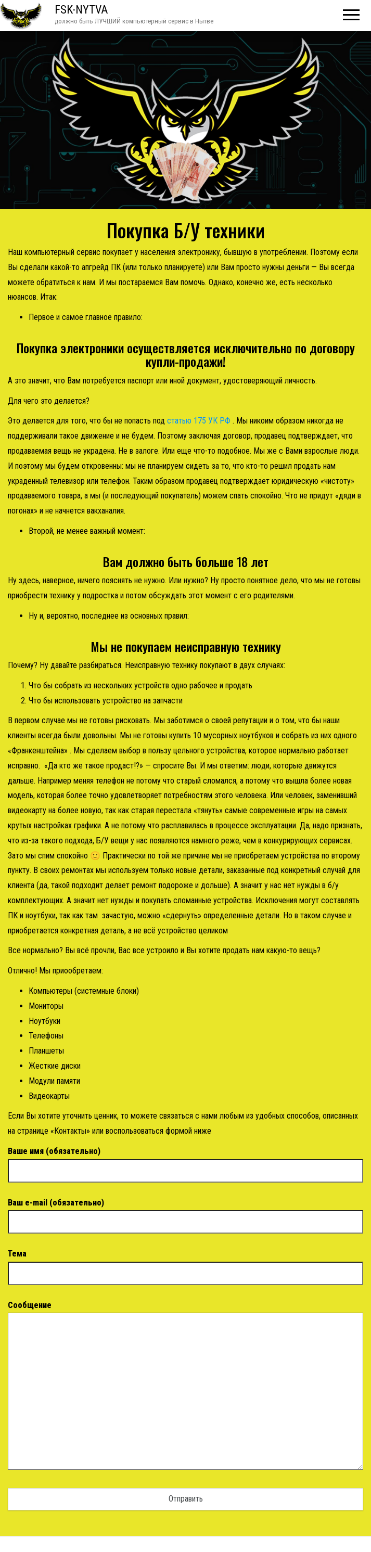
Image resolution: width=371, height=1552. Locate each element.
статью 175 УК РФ (199, 421)
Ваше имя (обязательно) (185, 1160)
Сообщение (185, 1389)
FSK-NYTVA (81, 9)
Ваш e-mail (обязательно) (185, 1212)
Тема (185, 1263)
